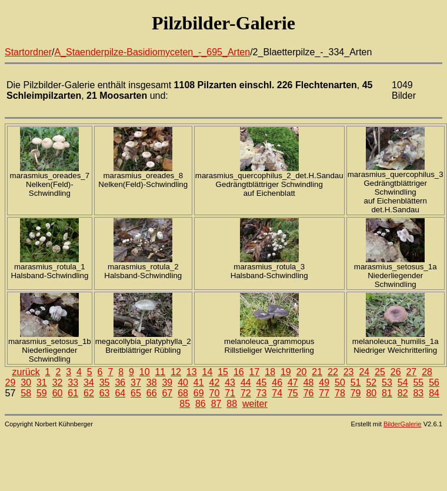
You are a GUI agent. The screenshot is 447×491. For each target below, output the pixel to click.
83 (418, 393)
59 (41, 393)
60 (57, 393)
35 (104, 383)
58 (26, 393)
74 (277, 393)
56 (434, 383)
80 (371, 393)
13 (191, 372)
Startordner (28, 52)
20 (301, 372)
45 (261, 383)
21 (317, 372)
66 (151, 393)
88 (231, 404)
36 (120, 383)
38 (151, 383)
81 (387, 393)
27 (411, 372)
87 (216, 404)
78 (340, 393)
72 (246, 393)
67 (167, 393)
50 (340, 383)
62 (89, 393)
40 (183, 383)
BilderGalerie (402, 423)
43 (230, 383)
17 (254, 372)
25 (380, 372)
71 (230, 393)
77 (324, 393)
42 (214, 383)
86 (200, 404)
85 (184, 404)
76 (308, 393)
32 (57, 383)
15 (223, 372)
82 (403, 393)
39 (167, 383)
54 (403, 383)
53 (387, 383)
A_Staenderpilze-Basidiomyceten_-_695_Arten (153, 52)
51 (356, 383)
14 (207, 372)
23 (348, 372)
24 (364, 372)
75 (293, 393)
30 (26, 383)
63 (104, 393)
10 (144, 372)
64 (120, 393)
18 (270, 372)
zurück (26, 372)
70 (214, 393)
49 (324, 383)
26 (396, 372)
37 (136, 383)
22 (333, 372)
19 (286, 372)
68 (183, 393)
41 (199, 383)
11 (160, 372)
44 (246, 383)
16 (238, 372)
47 (293, 383)
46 (277, 383)
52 (371, 383)
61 (73, 393)
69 (199, 393)
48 (308, 383)
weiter (255, 404)
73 (261, 393)
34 (89, 383)
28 (427, 372)
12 (176, 372)
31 (41, 383)
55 (418, 383)
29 (10, 383)
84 (434, 393)
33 (73, 383)
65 (136, 393)
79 (356, 393)
